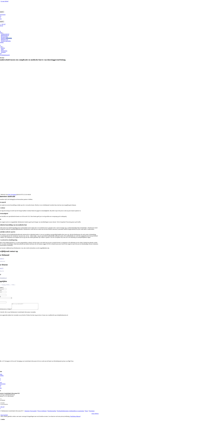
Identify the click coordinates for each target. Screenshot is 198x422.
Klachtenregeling (52, 412)
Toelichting (73, 417)
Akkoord (78, 417)
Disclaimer (91, 412)
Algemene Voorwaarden (30, 412)
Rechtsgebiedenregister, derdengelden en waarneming (70, 412)
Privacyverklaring (42, 412)
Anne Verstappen (12, 194)
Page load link (4, 416)
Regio (86, 412)
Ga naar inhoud (4, 1)
